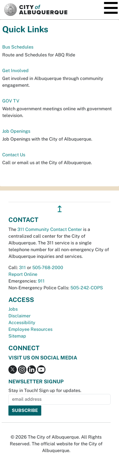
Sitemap (17, 336)
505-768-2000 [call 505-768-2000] (47, 267)
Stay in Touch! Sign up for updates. (44, 390)
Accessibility (21, 322)
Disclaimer (19, 315)
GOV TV (10, 101)
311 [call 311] (22, 267)
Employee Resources (30, 329)
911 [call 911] (41, 281)
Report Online (22, 274)
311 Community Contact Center (49, 229)
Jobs (13, 309)
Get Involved (15, 70)
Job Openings (16, 131)
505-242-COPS (86, 287)
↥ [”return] (59, 209)
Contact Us (13, 154)
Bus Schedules (17, 47)
